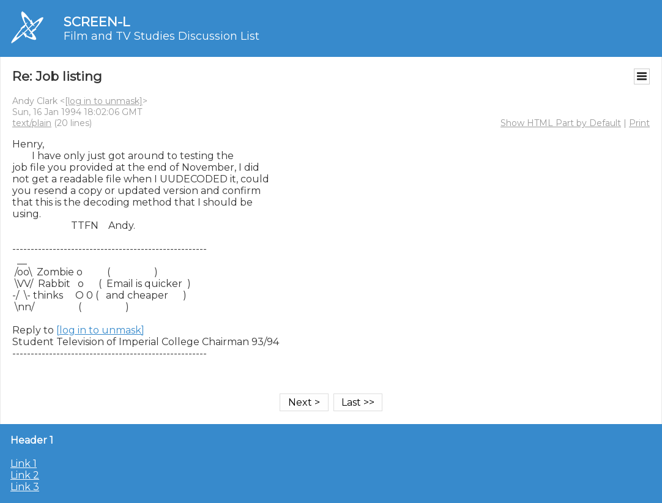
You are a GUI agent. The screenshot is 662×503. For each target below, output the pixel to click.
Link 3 (24, 487)
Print (639, 123)
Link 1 (23, 463)
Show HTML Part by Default (560, 123)
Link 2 (24, 475)
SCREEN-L (97, 21)
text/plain (31, 123)
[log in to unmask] (104, 100)
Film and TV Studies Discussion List (161, 36)
